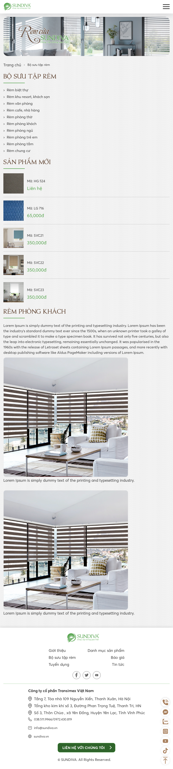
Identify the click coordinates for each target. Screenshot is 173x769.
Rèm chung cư (18, 150)
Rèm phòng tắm (20, 144)
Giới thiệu (57, 650)
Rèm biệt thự (17, 90)
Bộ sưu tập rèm (62, 657)
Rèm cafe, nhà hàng (23, 110)
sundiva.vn (41, 736)
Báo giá (117, 657)
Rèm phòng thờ (19, 117)
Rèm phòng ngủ (20, 130)
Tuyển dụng (59, 664)
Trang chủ (12, 64)
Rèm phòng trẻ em (22, 137)
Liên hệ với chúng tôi (87, 747)
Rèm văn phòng (20, 103)
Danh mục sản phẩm (106, 650)
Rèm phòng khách (21, 123)
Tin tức (118, 664)
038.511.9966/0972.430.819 (53, 719)
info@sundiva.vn (45, 728)
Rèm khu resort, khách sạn (28, 96)
